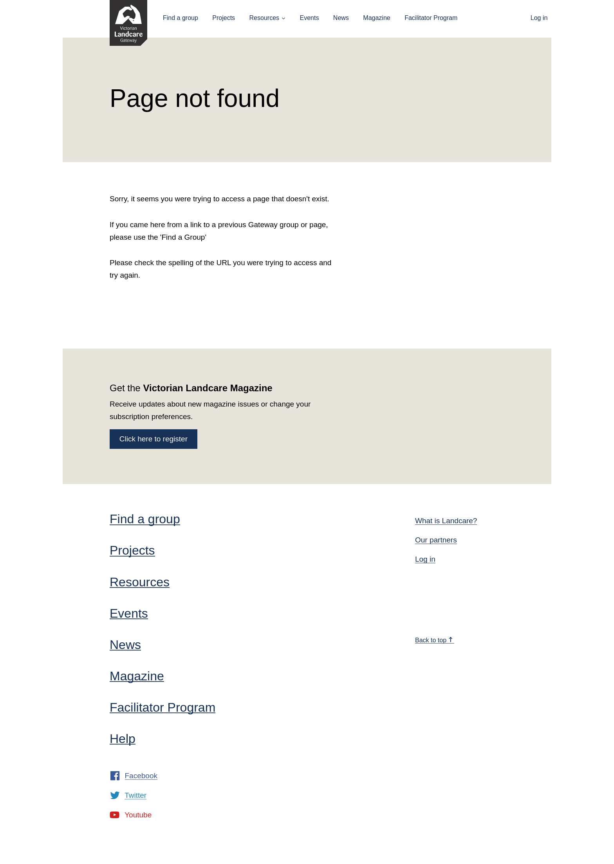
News (341, 17)
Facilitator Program (431, 17)
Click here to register (153, 439)
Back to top (434, 640)
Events (309, 17)
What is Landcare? (446, 521)
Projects (223, 17)
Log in (539, 17)
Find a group (180, 17)
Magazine (376, 17)
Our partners (436, 540)
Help (122, 739)
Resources (264, 17)
